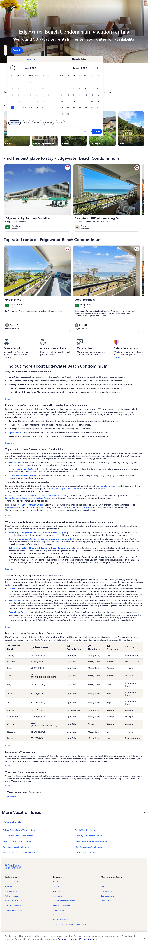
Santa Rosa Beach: (18, 612)
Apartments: (15, 432)
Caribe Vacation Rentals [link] (85, 852)
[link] (67, 167)
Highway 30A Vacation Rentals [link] (89, 835)
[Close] (145, 938)
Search (136, 50)
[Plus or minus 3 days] (88, 122)
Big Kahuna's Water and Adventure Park (48, 495)
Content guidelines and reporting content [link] (69, 924)
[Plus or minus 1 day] (66, 122)
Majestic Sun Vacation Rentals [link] (88, 847)
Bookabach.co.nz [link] (107, 896)
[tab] (71, 59)
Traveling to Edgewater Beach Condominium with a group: (39, 532)
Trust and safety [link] (11, 891)
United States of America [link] (37, 92)
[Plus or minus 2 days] (77, 122)
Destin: (13, 588)
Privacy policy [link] (58, 910)
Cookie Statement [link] (60, 915)
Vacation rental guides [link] (13, 901)
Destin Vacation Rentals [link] (85, 830)
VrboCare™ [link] (9, 886)
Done (137, 131)
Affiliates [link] (56, 891)
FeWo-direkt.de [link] (107, 891)
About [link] (55, 882)
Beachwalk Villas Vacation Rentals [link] (18, 835)
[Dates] (67, 50)
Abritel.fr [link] (104, 886)
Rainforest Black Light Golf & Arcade (62, 488)
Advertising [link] (9, 915)
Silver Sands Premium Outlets (29, 504)
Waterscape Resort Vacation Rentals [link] (19, 852)
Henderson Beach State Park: (24, 469)
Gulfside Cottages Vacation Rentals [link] (91, 841)
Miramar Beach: (17, 462)
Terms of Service (88, 939)
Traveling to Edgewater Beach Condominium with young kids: (41, 539)
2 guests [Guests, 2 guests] (99, 51)
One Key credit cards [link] (13, 905)
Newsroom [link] (57, 896)
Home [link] (6, 92)
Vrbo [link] (103, 882)
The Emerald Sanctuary (105, 486)
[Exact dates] (54, 122)
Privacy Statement (67, 939)
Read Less (9, 399)
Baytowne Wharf (13, 507)
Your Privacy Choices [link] (61, 919)
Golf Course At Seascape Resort (77, 507)
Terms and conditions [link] (61, 905)
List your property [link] (12, 882)
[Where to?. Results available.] (25, 50)
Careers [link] (56, 886)
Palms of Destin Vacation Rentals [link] (17, 841)
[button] (71, 82)
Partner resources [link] (12, 896)
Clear (125, 131)
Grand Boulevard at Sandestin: (25, 475)
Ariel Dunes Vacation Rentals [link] (16, 847)
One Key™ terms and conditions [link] (65, 901)
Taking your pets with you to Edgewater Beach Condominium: (41, 548)
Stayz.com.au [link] (106, 901)
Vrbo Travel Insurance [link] (13, 910)
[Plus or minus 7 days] (100, 122)
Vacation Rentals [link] (17, 92)
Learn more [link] (119, 357)
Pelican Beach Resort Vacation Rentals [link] (20, 830)
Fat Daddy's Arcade (41, 498)
